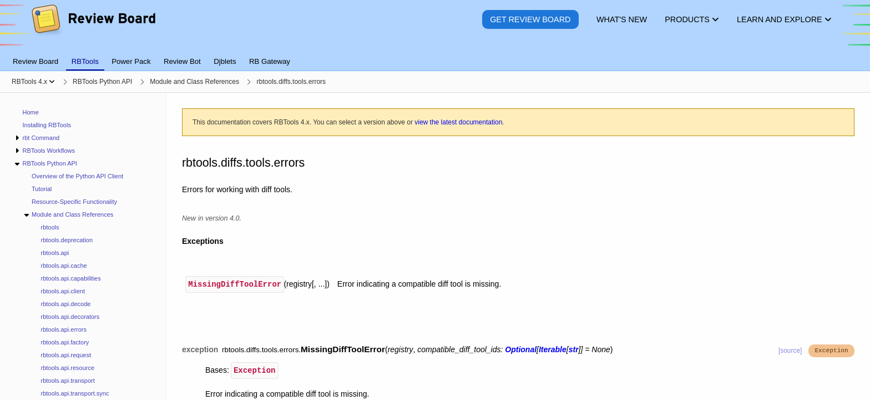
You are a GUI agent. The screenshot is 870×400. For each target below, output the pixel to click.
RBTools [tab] (85, 61)
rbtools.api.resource (68, 367)
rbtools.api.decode (66, 304)
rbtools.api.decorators (70, 316)
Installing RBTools (47, 125)
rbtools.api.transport (68, 380)
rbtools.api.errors (64, 329)
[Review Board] (93, 27)
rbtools (50, 227)
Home (31, 112)
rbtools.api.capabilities (71, 278)
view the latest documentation (458, 122)
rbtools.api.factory (65, 342)
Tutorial (42, 189)
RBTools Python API (49, 163)
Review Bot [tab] (182, 61)
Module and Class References (72, 214)
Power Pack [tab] (131, 61)
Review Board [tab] (35, 61)
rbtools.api (55, 252)
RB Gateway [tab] (269, 61)
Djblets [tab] (225, 61)
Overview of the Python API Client (77, 176)
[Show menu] (52, 81)
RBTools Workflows (48, 150)
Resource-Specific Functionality (74, 201)
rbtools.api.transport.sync (75, 393)
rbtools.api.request (66, 355)
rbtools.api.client (63, 291)
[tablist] (435, 55)
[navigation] (83, 246)
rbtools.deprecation (67, 240)
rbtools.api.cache (64, 265)
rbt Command (40, 137)
